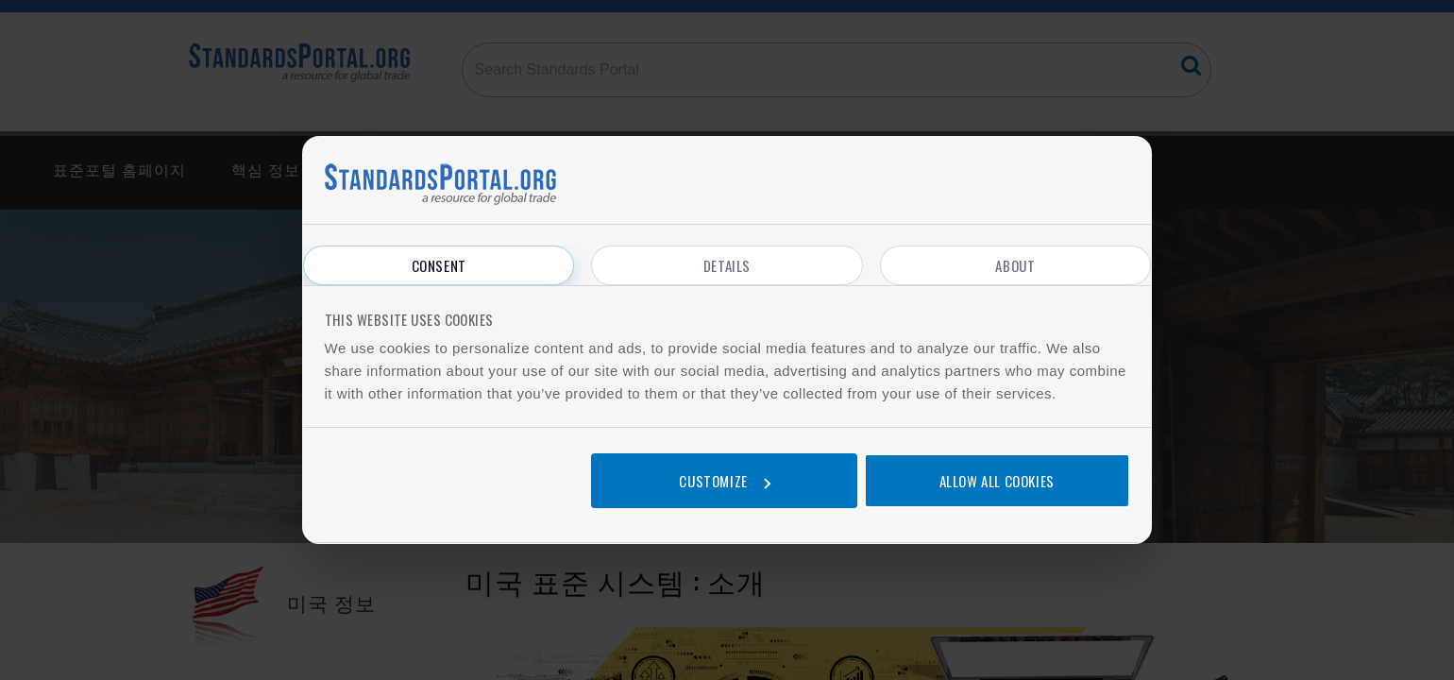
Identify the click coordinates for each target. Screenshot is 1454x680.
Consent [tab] (439, 265)
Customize (724, 480)
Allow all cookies (997, 480)
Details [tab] (727, 265)
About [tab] (1015, 265)
